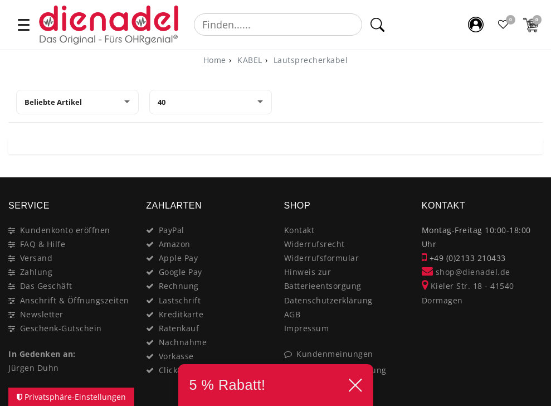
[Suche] (377, 24)
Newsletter (42, 314)
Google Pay (180, 272)
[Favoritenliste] (503, 24)
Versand (36, 258)
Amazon (175, 244)
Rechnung (179, 286)
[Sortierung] (77, 102)
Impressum (306, 328)
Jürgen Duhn (33, 367)
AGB (292, 314)
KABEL (248, 60)
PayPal (171, 230)
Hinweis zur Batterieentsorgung (323, 279)
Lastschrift (180, 300)
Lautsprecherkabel (309, 60)
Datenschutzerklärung (328, 300)
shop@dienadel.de (466, 272)
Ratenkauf (179, 328)
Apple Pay (178, 258)
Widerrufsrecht (314, 244)
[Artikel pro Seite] (210, 102)
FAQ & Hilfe (43, 244)
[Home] (214, 60)
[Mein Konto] (475, 24)
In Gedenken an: (42, 354)
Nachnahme (183, 342)
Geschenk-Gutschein (61, 328)
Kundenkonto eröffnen (65, 230)
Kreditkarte (181, 314)
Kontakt (299, 230)
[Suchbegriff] (278, 24)
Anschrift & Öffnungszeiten (74, 300)
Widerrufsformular (321, 258)
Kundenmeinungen (334, 354)
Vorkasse (176, 356)
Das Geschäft (46, 286)
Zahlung (36, 272)
